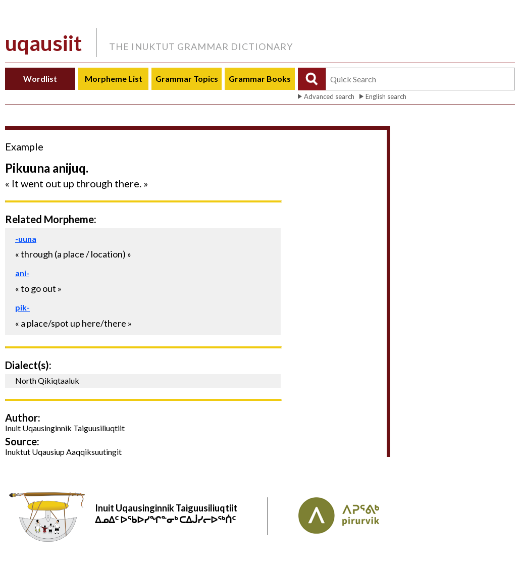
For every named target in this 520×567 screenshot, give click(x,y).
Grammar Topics (186, 78)
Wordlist (40, 78)
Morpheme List (113, 78)
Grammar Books (260, 78)
